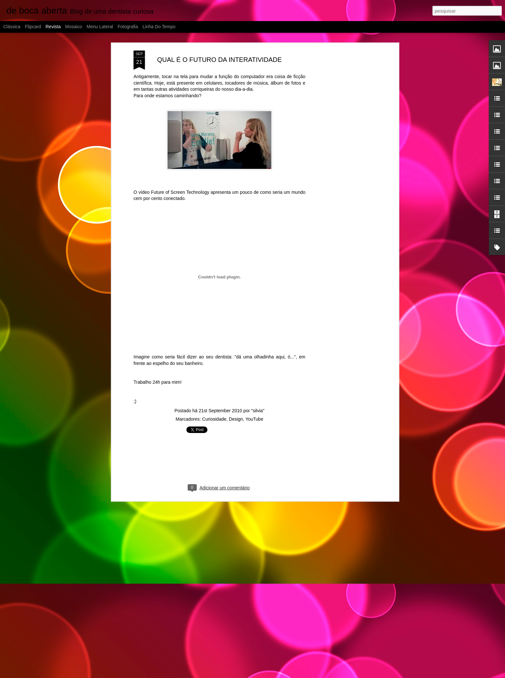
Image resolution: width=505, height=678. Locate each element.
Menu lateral (100, 26)
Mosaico (73, 26)
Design (236, 400)
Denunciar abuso (323, 674)
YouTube (254, 400)
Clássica (11, 26)
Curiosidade (214, 400)
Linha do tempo (159, 26)
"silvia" (257, 392)
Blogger (302, 674)
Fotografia (128, 26)
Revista (53, 26)
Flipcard (33, 26)
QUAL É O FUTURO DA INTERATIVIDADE (219, 41)
